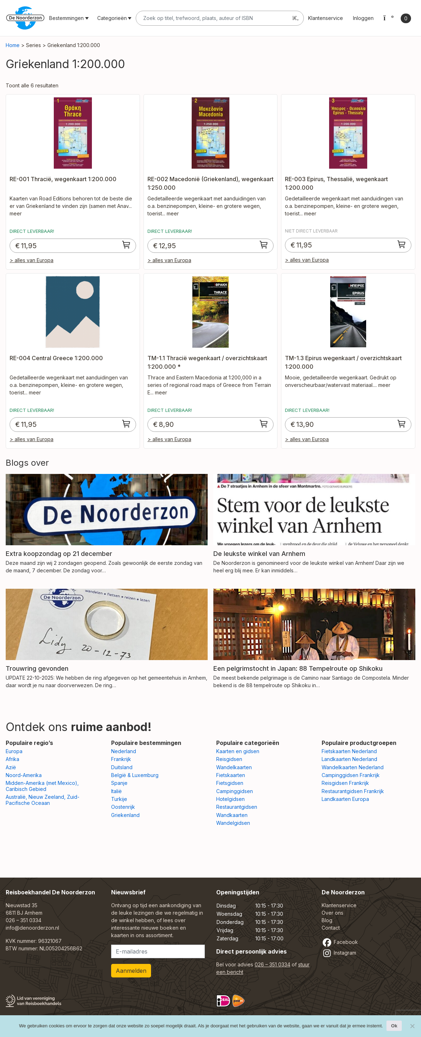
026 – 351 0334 (23, 920)
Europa (14, 751)
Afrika (12, 759)
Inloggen (363, 18)
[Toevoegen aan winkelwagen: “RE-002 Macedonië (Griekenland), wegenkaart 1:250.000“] (264, 244)
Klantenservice (325, 18)
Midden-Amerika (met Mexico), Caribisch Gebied (42, 786)
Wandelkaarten (234, 767)
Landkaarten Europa (345, 799)
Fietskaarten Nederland (349, 751)
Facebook (340, 942)
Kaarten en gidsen (237, 751)
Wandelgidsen (233, 823)
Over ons (332, 913)
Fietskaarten (230, 775)
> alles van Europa (31, 260)
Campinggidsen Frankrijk (351, 775)
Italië (116, 791)
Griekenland (125, 815)
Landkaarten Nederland (349, 759)
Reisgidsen (229, 759)
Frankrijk (121, 759)
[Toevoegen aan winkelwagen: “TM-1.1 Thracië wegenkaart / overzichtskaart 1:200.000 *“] (264, 423)
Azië (11, 767)
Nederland (123, 751)
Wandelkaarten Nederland (353, 767)
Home (13, 45)
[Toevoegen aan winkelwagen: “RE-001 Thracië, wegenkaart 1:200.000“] (126, 244)
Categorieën (112, 18)
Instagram (339, 953)
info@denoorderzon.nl (32, 928)
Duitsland (121, 767)
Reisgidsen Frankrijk (345, 783)
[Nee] (412, 1026)
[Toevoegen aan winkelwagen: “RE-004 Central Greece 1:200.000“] (126, 423)
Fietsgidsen (229, 783)
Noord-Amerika (24, 775)
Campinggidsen (234, 791)
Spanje (119, 783)
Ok (394, 1025)
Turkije (119, 799)
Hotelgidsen (230, 799)
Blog (327, 920)
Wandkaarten (232, 815)
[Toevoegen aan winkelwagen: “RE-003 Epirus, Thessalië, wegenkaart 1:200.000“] (401, 244)
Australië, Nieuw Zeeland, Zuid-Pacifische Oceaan (42, 800)
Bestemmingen (66, 18)
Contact (331, 928)
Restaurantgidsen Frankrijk (353, 791)
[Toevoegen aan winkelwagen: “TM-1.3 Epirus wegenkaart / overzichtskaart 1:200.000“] (401, 423)
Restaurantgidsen (236, 807)
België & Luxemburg (134, 775)
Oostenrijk (123, 807)
